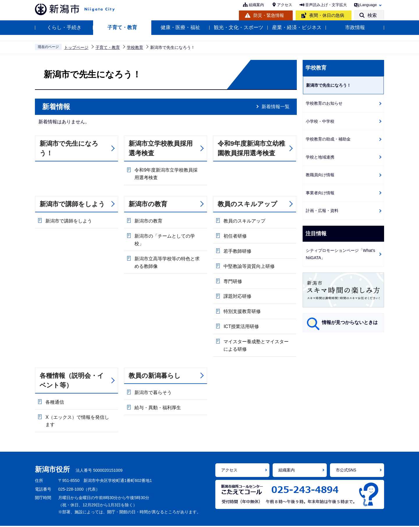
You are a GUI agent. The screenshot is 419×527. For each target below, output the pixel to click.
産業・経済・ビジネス (297, 27)
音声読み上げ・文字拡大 (326, 5)
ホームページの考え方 (55, 518)
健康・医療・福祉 (180, 27)
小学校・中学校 (320, 121)
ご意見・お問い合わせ (282, 518)
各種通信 (54, 388)
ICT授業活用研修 (241, 315)
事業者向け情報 (320, 192)
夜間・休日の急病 (326, 15)
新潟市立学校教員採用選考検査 (161, 148)
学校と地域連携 (320, 157)
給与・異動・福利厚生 (157, 392)
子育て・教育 (122, 27)
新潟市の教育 (148, 203)
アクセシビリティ (156, 518)
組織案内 (256, 5)
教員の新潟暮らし (155, 362)
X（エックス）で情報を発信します (79, 406)
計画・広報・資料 (322, 210)
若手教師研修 (237, 246)
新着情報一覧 (276, 106)
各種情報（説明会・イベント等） (72, 367)
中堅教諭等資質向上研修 (248, 260)
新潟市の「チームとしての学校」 (169, 233)
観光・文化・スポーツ (238, 27)
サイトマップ (326, 518)
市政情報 (355, 27)
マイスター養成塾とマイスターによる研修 (258, 332)
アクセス (284, 5)
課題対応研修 (237, 287)
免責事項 (241, 518)
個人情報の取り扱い (203, 518)
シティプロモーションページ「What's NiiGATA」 (340, 254)
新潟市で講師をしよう (72, 203)
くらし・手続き (64, 27)
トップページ (76, 47)
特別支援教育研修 (241, 301)
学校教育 (135, 47)
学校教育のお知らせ (324, 103)
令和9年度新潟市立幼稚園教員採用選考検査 (251, 148)
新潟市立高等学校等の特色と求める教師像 (169, 250)
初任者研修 (234, 233)
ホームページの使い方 (108, 518)
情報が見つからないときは (350, 322)
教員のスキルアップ (247, 203)
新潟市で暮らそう (152, 378)
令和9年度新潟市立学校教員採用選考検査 (168, 173)
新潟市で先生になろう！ (69, 148)
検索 (372, 15)
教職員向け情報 (320, 174)
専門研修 (232, 274)
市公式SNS (346, 455)
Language (368, 5)
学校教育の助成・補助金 (328, 139)
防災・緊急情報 (268, 15)
